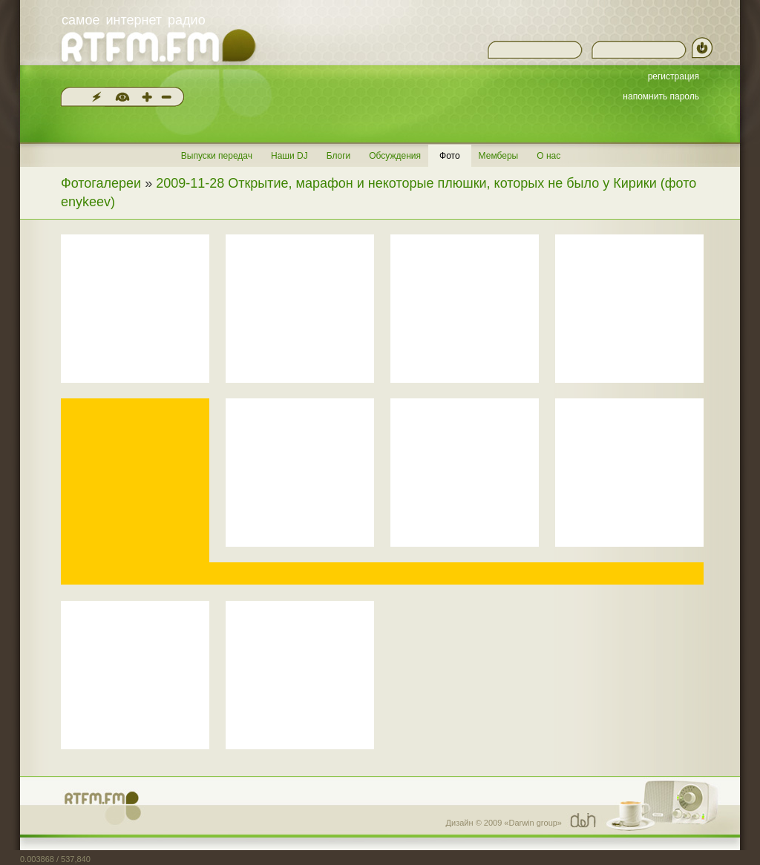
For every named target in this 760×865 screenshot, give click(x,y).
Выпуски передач (216, 156)
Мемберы (499, 156)
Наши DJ (289, 156)
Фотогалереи (101, 183)
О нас (548, 156)
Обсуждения (395, 156)
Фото (449, 156)
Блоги (339, 156)
